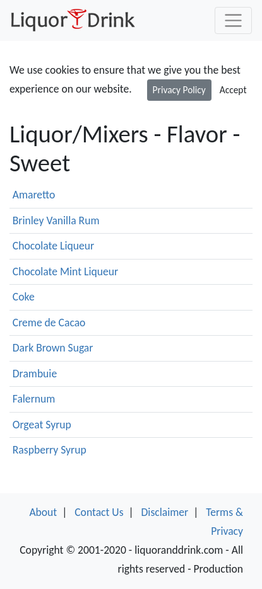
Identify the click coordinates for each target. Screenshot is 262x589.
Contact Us (98, 512)
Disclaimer (165, 512)
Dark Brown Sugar (53, 348)
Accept (233, 90)
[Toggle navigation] (233, 20)
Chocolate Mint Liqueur (65, 271)
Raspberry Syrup (49, 450)
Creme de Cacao (49, 322)
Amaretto (34, 195)
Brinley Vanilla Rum (56, 220)
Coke (24, 297)
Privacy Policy (179, 90)
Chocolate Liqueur (53, 246)
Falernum (34, 399)
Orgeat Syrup (42, 425)
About (43, 512)
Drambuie (35, 373)
